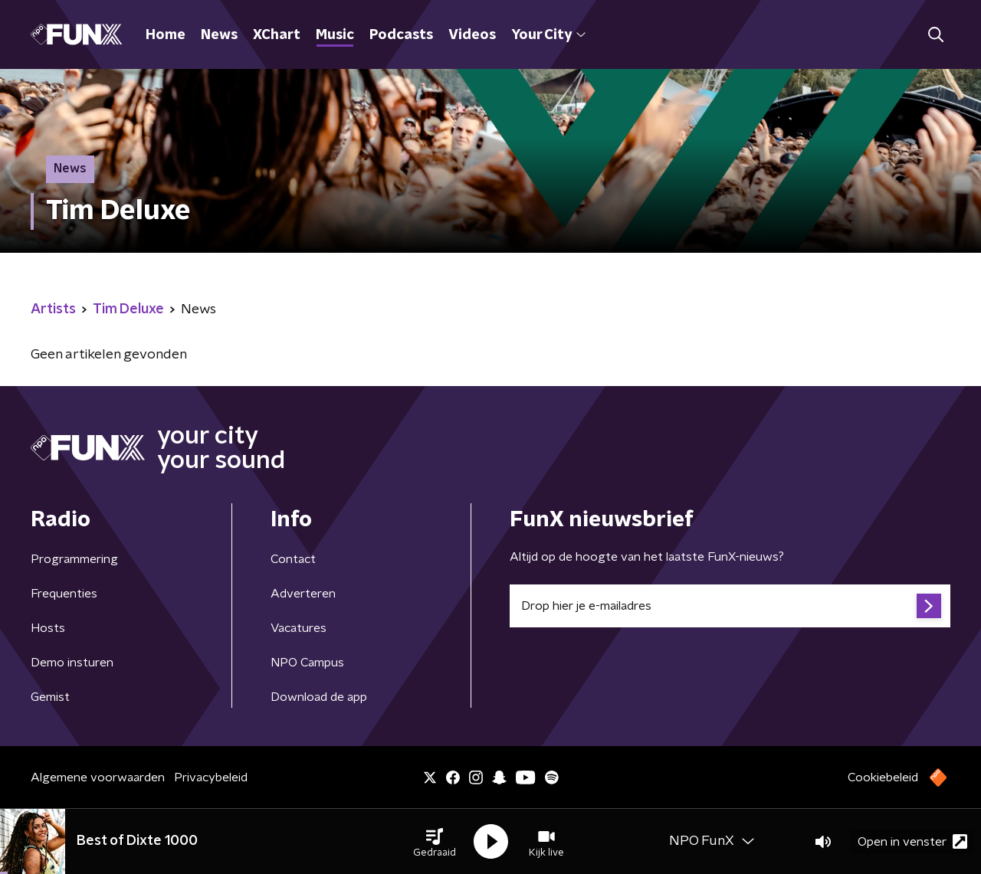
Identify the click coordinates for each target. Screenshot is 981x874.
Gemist (50, 697)
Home (165, 35)
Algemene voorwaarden (98, 777)
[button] (434, 841)
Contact (293, 559)
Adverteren (303, 594)
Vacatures (298, 628)
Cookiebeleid (883, 777)
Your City (548, 35)
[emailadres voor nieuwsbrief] (730, 605)
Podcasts (401, 35)
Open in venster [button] (912, 841)
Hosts (48, 628)
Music (335, 35)
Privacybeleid (211, 777)
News (219, 35)
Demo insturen (72, 662)
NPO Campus (307, 662)
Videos (472, 35)
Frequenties (64, 594)
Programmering (74, 559)
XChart (276, 35)
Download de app (319, 697)
